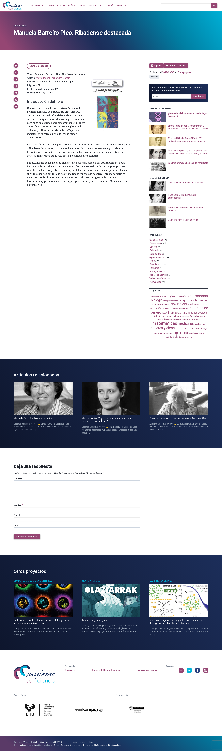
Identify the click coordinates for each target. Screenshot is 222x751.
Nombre (18, 505)
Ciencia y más (156, 239)
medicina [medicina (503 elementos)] (185, 323)
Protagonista (155, 271)
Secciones (70, 670)
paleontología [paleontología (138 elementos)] (201, 328)
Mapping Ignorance (160, 581)
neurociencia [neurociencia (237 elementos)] (186, 328)
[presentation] (178, 117)
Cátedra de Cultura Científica (106, 670)
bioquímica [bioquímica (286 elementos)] (187, 300)
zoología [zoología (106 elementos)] (188, 337)
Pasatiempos (156, 264)
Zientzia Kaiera (91, 581)
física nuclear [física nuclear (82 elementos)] (182, 313)
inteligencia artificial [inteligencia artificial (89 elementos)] (173, 319)
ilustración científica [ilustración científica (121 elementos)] (184, 316)
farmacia (154, 77)
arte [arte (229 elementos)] (175, 296)
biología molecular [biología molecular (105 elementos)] (170, 301)
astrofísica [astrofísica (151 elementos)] (184, 296)
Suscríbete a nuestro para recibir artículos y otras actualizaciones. (178, 89)
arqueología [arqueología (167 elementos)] (166, 296)
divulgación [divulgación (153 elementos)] (193, 304)
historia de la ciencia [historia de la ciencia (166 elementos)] (164, 316)
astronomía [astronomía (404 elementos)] (199, 296)
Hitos (152, 260)
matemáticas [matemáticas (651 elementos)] (164, 323)
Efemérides (155, 243)
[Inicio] (12, 5)
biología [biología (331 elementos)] (157, 300)
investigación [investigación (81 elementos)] (196, 319)
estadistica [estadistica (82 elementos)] (174, 308)
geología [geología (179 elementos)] (202, 312)
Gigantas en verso (158, 257)
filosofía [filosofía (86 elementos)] (164, 313)
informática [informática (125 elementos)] (199, 316)
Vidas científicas (157, 278)
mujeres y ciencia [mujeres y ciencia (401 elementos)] (163, 328)
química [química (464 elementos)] (181, 332)
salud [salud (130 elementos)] (191, 333)
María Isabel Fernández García (53, 77)
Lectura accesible (39, 66)
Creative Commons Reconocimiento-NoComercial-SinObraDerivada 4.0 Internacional (87, 745)
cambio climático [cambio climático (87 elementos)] (157, 304)
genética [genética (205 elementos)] (192, 312)
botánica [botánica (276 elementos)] (201, 300)
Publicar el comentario (27, 536)
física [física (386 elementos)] (172, 312)
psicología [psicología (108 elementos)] (170, 333)
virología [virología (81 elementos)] (181, 337)
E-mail (17, 515)
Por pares (154, 268)
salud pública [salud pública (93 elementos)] (199, 333)
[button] (16, 65)
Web (16, 525)
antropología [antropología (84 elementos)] (155, 297)
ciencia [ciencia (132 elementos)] (167, 304)
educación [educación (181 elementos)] (155, 308)
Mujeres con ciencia (147, 670)
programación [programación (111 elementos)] (159, 333)
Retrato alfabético (158, 275)
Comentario (20, 478)
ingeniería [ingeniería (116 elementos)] (161, 319)
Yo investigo (155, 282)
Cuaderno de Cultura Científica (33, 581)
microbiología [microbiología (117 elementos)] (199, 324)
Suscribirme (198, 96)
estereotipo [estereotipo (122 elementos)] (184, 308)
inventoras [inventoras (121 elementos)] (186, 319)
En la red (153, 250)
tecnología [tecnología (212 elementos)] (172, 336)
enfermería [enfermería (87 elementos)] (166, 308)
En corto (153, 246)
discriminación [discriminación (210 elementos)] (179, 304)
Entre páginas (20, 26)
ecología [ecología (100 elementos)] (203, 304)
